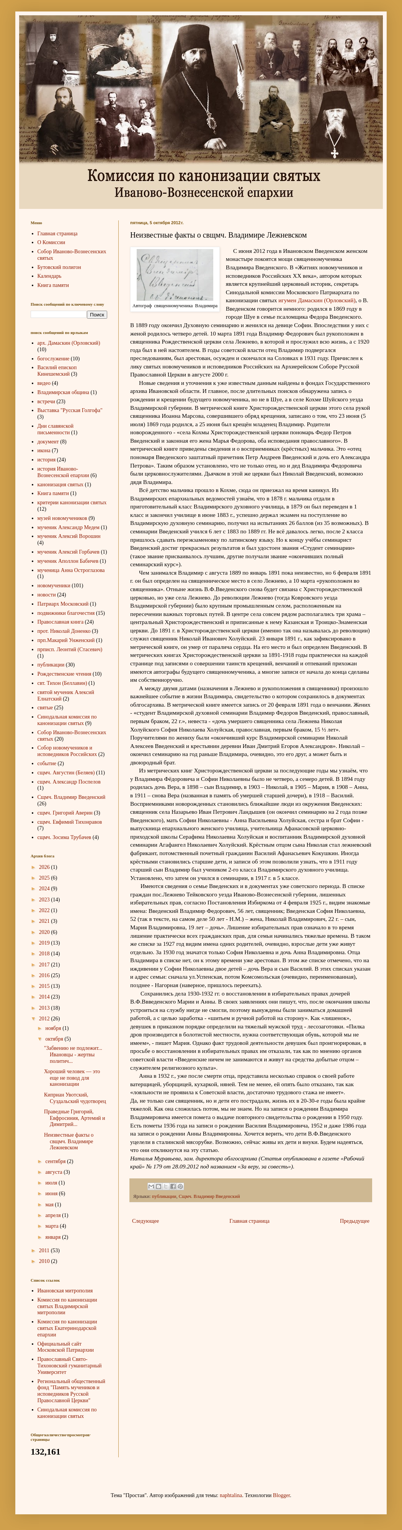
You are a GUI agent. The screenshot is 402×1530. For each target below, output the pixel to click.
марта (52, 1226)
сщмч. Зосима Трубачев (65, 837)
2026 (45, 867)
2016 (45, 975)
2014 (45, 997)
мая (50, 1204)
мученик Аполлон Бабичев (68, 561)
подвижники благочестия (66, 613)
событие (47, 763)
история (47, 460)
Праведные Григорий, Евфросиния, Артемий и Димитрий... (74, 1118)
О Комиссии (51, 242)
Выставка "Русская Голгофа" (70, 410)
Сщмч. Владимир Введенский (209, 1196)
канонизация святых (61, 484)
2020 (45, 932)
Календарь (50, 276)
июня (52, 1193)
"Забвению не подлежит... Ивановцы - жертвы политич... (73, 1054)
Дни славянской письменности (56, 429)
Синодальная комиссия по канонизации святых (67, 720)
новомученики (54, 585)
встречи (46, 401)
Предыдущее (354, 1221)
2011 (45, 1250)
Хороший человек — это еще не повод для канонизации (72, 1078)
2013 (45, 1008)
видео (44, 383)
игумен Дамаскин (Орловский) (316, 300)
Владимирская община (64, 392)
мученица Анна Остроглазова (71, 570)
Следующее (145, 1221)
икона (44, 450)
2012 (45, 1019)
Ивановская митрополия (65, 1291)
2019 (45, 943)
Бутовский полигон (59, 267)
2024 (45, 888)
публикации (164, 1196)
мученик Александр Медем (69, 527)
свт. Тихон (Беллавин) (62, 683)
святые (45, 707)
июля (52, 1183)
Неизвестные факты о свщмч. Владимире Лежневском (68, 1141)
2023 (45, 900)
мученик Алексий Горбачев (69, 552)
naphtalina (231, 1495)
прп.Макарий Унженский (66, 640)
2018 (45, 953)
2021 (45, 921)
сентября (56, 1161)
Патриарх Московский (63, 604)
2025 (45, 878)
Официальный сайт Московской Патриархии (66, 1347)
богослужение (54, 359)
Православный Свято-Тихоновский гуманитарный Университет (70, 1365)
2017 (45, 965)
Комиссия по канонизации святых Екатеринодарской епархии (67, 1328)
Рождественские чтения (65, 674)
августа (54, 1172)
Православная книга (61, 622)
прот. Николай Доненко (64, 631)
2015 (45, 986)
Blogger (281, 1495)
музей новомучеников (62, 518)
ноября (53, 1028)
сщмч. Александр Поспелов (69, 782)
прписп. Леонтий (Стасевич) (70, 649)
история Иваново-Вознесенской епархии (63, 472)
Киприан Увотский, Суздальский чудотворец (75, 1098)
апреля (53, 1215)
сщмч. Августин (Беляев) (66, 773)
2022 (45, 910)
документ (48, 442)
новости (47, 595)
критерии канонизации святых (72, 502)
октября (54, 1039)
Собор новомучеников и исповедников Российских (67, 751)
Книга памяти (53, 285)
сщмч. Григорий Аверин (65, 813)
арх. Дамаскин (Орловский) (69, 343)
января (53, 1237)
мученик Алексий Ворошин (69, 536)
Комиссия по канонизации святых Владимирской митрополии (67, 1306)
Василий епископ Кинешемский (57, 371)
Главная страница (249, 1221)
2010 (45, 1261)
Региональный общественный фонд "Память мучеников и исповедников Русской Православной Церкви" (72, 1390)
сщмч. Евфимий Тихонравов (70, 822)
